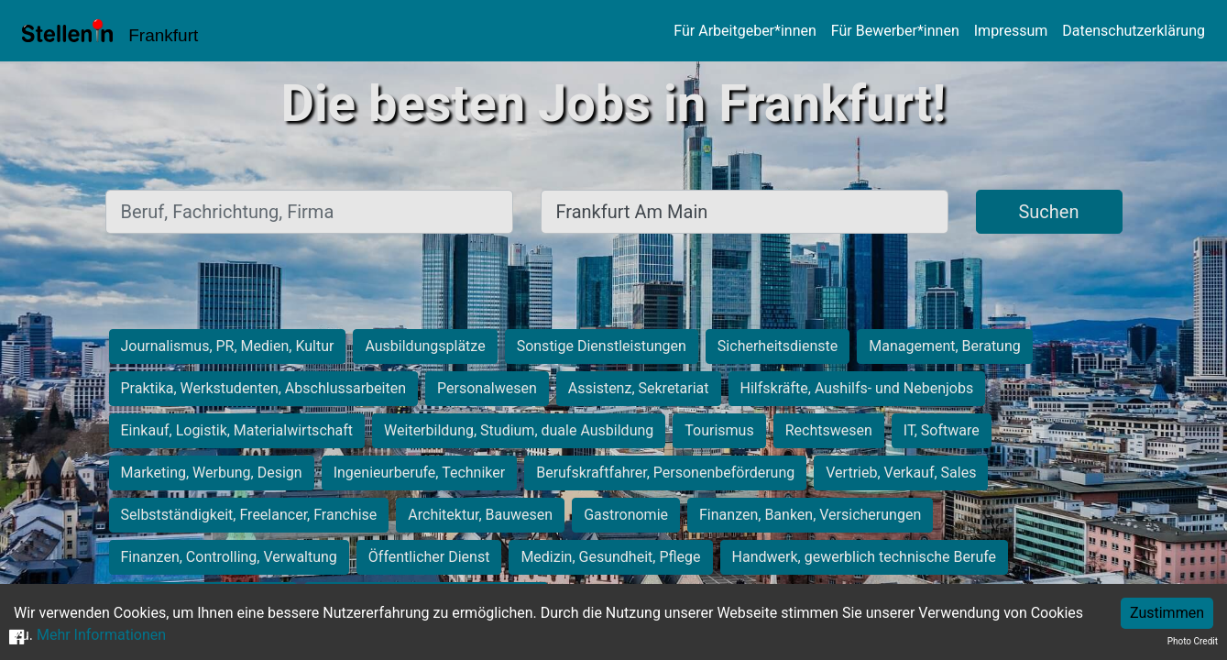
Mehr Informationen (101, 635)
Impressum (1011, 30)
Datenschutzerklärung (1133, 30)
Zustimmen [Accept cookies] (1167, 613)
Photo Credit (1192, 641)
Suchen (1048, 212)
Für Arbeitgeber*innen (745, 30)
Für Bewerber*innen (895, 30)
